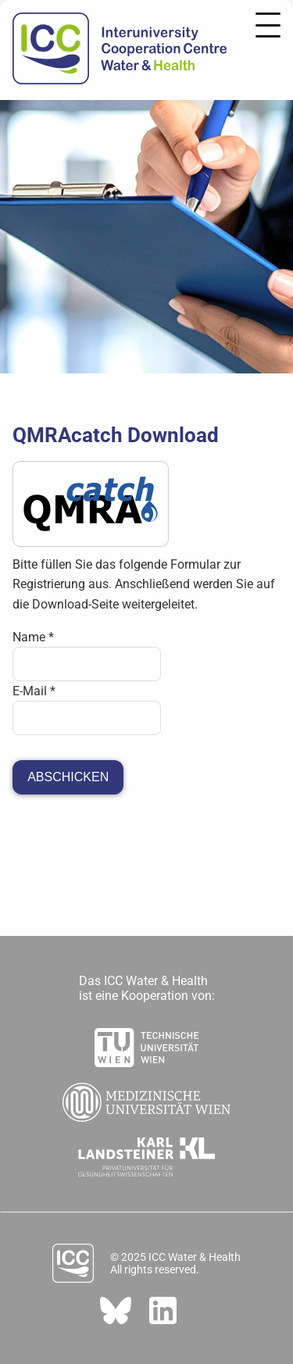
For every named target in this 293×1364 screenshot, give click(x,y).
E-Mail (34, 691)
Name (33, 637)
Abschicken (68, 777)
